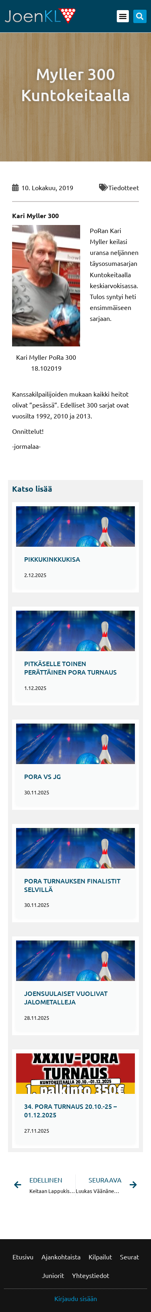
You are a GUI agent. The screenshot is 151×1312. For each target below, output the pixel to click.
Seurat (129, 1257)
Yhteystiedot (90, 1275)
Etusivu (22, 1257)
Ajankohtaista (61, 1257)
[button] (123, 16)
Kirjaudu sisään (75, 1298)
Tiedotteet (123, 187)
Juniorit (53, 1275)
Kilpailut (100, 1257)
